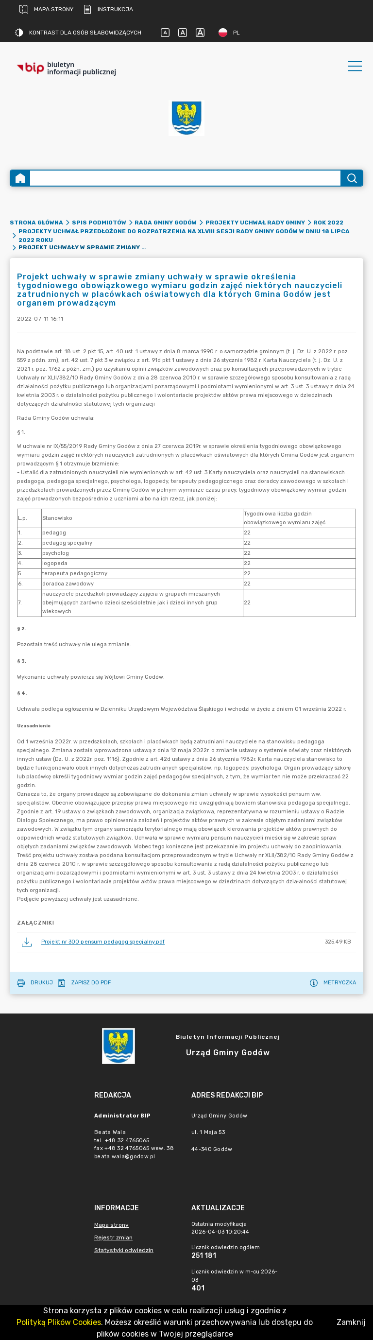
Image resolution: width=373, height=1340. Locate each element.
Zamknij (351, 1322)
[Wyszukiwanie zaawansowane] (185, 178)
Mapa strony (46, 9)
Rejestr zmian (113, 1237)
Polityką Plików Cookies (59, 1322)
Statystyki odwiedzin (123, 1250)
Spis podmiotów (99, 222)
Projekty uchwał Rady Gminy (255, 222)
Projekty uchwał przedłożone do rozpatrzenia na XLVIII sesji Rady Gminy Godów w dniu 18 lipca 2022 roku (184, 235)
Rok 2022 (328, 222)
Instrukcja (108, 9)
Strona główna (36, 222)
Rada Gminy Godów (166, 222)
